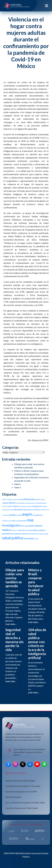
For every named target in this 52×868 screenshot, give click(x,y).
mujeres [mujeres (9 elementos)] (14, 530)
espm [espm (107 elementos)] (27, 514)
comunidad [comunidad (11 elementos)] (20, 503)
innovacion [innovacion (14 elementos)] (21, 520)
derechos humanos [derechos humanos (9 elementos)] (25, 506)
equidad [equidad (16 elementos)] (12, 515)
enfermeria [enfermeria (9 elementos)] (44, 510)
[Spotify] (44, 764)
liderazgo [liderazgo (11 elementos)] (24, 526)
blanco (17, 484)
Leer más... (11, 624)
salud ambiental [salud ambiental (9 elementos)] (32, 534)
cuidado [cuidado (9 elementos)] (9, 506)
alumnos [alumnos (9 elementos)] (17, 499)
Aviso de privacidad (18, 863)
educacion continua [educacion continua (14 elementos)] (31, 509)
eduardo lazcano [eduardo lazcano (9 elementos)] (7, 510)
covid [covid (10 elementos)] (4, 506)
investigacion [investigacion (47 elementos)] (11, 525)
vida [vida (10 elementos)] (36, 539)
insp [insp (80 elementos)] (30, 520)
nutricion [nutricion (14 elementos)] (22, 530)
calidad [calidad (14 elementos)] (5, 503)
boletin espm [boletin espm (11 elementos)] (40, 499)
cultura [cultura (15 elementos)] (15, 506)
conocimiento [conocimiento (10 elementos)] (30, 503)
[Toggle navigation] (46, 5)
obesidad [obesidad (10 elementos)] (29, 530)
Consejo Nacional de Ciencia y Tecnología (22, 786)
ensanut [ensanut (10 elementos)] (5, 515)
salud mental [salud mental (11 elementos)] (43, 534)
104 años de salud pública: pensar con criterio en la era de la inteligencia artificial (37, 644)
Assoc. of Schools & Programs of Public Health (25, 802)
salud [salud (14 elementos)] (24, 533)
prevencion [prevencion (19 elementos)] (7, 533)
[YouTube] (37, 764)
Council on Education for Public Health (21, 808)
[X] (23, 764)
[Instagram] (15, 764)
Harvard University (13, 797)
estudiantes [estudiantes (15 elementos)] (37, 515)
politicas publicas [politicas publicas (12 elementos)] (39, 530)
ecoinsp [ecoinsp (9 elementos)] (44, 506)
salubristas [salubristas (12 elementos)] (17, 534)
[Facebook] (8, 764)
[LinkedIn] (30, 764)
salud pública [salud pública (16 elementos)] (29, 538)
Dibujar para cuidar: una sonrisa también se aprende (14, 578)
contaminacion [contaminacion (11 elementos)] (40, 503)
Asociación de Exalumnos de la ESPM (21, 791)
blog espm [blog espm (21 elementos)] (29, 499)
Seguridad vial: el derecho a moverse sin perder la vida (14, 640)
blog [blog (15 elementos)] (22, 499)
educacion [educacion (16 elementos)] (18, 509)
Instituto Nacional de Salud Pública (20, 780)
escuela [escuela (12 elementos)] (19, 515)
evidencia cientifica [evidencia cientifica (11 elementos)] (9, 521)
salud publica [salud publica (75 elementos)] (12, 538)
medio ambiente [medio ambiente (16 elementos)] (35, 525)
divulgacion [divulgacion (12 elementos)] (36, 506)
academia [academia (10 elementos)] (9, 499)
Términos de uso (34, 863)
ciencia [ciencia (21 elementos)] (12, 502)
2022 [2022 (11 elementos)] (4, 499)
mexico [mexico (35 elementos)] (6, 529)
